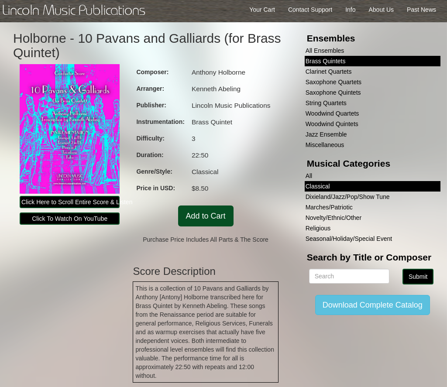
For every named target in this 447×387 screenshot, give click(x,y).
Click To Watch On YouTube (69, 218)
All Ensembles (325, 50)
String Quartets (326, 102)
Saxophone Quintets (333, 92)
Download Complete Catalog (373, 305)
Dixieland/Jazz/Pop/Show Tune (348, 196)
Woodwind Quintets (332, 123)
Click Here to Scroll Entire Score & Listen (70, 202)
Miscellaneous (325, 144)
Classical (318, 186)
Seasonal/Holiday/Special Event (349, 238)
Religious (318, 228)
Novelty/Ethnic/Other (333, 217)
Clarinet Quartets (329, 71)
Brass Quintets (326, 61)
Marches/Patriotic (329, 207)
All (309, 175)
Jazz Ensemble (326, 134)
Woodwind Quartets (332, 113)
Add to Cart (206, 216)
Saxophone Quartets (333, 82)
